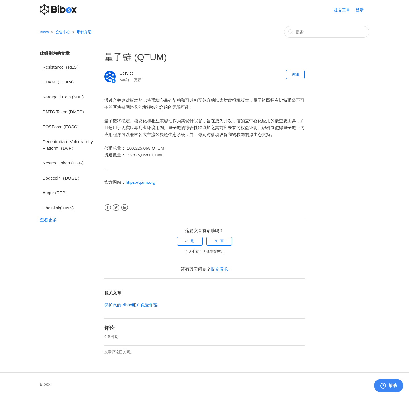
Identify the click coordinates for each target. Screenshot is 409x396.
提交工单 (342, 10)
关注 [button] (295, 74)
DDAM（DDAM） (59, 81)
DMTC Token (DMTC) (63, 111)
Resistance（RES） (62, 67)
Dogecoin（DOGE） (62, 178)
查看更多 (48, 219)
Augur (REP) (55, 192)
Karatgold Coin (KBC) (63, 96)
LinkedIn (124, 207)
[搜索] (326, 32)
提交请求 (219, 269)
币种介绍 (84, 32)
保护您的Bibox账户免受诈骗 (131, 304)
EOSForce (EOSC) (61, 126)
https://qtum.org (140, 182)
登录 (360, 10)
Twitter (116, 207)
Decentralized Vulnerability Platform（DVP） (68, 144)
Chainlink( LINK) (58, 207)
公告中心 (62, 32)
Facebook (107, 207)
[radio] (190, 241)
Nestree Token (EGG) (63, 162)
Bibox (44, 32)
